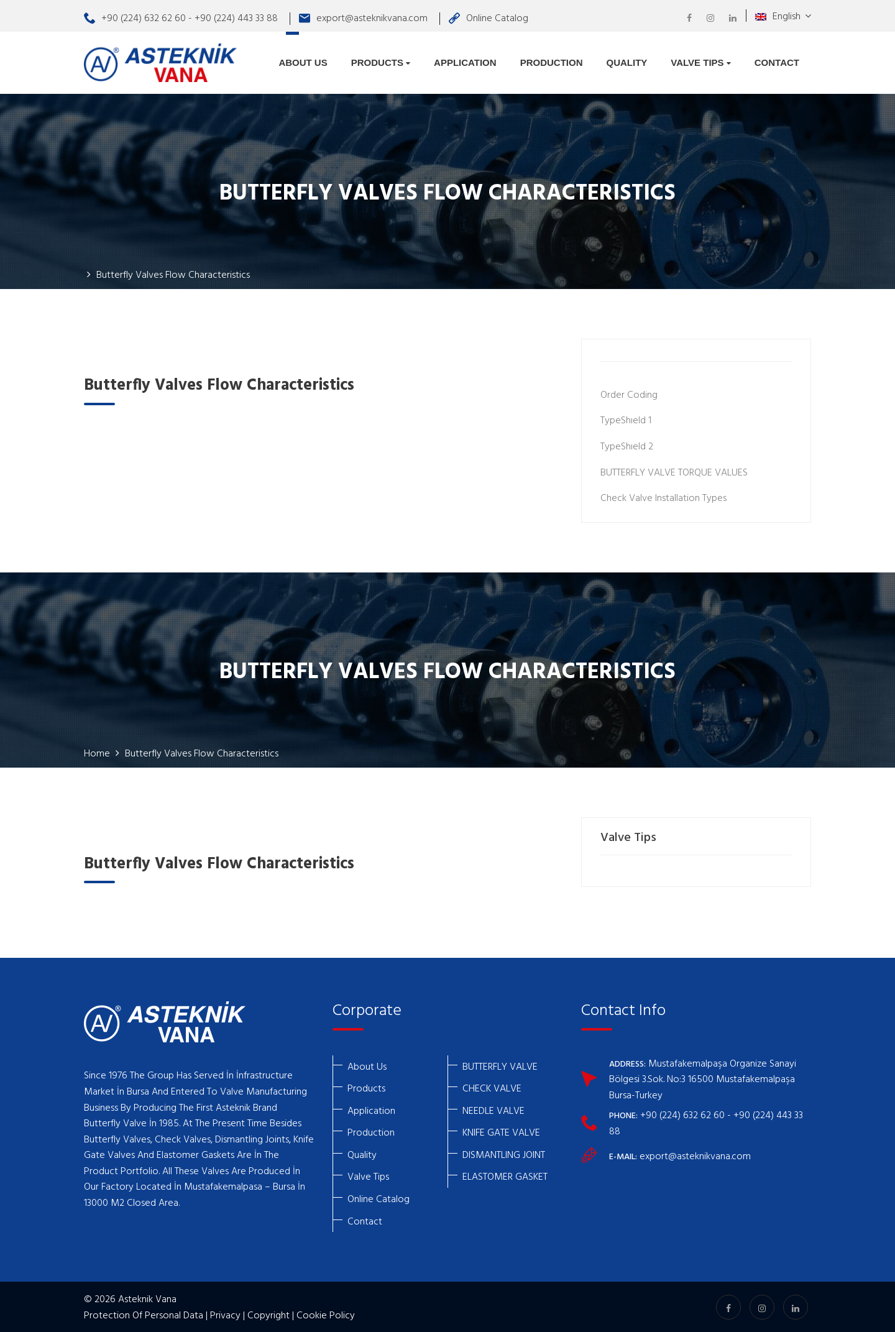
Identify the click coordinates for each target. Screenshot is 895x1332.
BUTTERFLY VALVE (500, 1066)
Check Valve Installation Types (663, 497)
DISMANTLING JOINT (503, 1154)
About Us (302, 62)
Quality (626, 62)
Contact (777, 62)
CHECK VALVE (491, 1087)
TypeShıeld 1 (625, 419)
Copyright (268, 1314)
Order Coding (629, 394)
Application (465, 62)
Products (380, 62)
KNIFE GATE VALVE (501, 1131)
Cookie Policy (325, 1314)
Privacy (225, 1314)
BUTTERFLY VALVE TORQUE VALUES (674, 471)
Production (551, 62)
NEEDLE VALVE (493, 1110)
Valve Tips (700, 62)
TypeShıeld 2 (626, 445)
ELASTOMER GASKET (505, 1176)
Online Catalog (488, 17)
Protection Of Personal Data (143, 1314)
